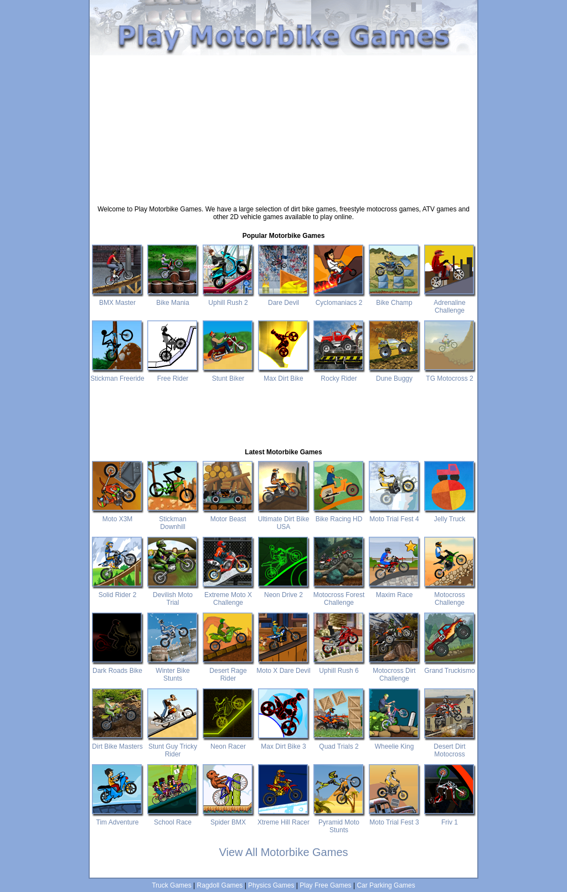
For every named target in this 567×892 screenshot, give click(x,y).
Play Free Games (325, 885)
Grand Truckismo (449, 667)
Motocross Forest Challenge (339, 594)
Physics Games (271, 885)
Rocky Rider (339, 374)
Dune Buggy (394, 374)
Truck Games (172, 885)
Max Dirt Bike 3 (283, 742)
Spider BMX (228, 818)
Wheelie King (394, 742)
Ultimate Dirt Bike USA (283, 519)
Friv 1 (449, 818)
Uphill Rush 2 (228, 299)
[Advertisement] (283, 59)
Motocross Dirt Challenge (394, 670)
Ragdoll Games (220, 885)
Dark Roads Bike (117, 667)
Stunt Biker (228, 374)
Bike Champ (394, 299)
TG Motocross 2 (449, 374)
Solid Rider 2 (117, 591)
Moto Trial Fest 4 (394, 515)
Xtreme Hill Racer (283, 818)
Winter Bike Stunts (173, 670)
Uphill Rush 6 (339, 667)
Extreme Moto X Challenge (228, 594)
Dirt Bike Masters (117, 742)
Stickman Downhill (173, 519)
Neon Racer (228, 742)
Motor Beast (228, 515)
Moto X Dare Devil (283, 667)
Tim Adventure (117, 818)
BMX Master (117, 299)
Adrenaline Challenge (449, 302)
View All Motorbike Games (283, 852)
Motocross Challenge (449, 594)
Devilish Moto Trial (173, 594)
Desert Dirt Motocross (449, 746)
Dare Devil (283, 299)
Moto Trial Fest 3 (394, 818)
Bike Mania (173, 299)
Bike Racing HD (339, 515)
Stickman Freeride (117, 374)
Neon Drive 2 (283, 591)
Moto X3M (117, 515)
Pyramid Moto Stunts (339, 822)
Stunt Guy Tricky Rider (173, 746)
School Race (173, 818)
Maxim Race (394, 591)
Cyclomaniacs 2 (339, 299)
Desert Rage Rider (228, 670)
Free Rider (173, 374)
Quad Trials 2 (339, 742)
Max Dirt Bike (283, 374)
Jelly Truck (449, 515)
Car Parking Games (386, 885)
